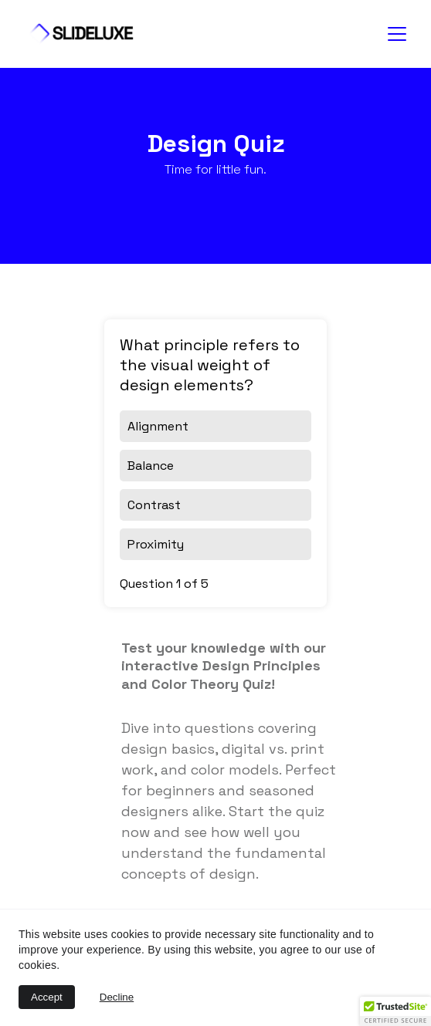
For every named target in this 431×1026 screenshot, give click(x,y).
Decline (117, 997)
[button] (395, 1011)
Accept (47, 997)
